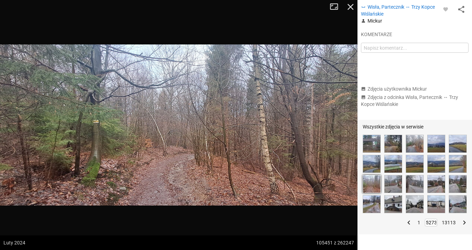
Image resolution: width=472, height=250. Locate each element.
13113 (449, 222)
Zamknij (350, 7)
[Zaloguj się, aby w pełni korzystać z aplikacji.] (445, 9)
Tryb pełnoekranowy (337, 7)
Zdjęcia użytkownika (394, 89)
